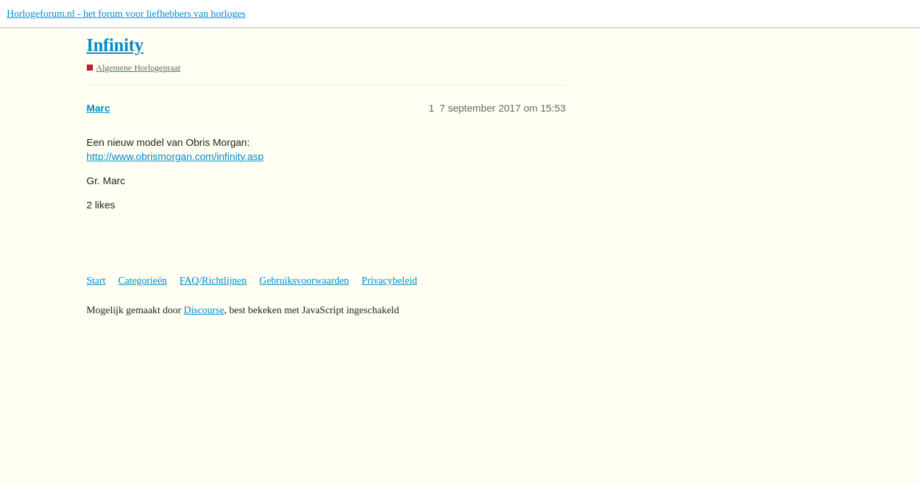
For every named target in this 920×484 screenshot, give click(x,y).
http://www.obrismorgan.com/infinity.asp (175, 156)
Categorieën (142, 280)
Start (96, 280)
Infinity (115, 45)
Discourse (204, 310)
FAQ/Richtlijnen (213, 280)
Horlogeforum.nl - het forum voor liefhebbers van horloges (126, 13)
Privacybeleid (389, 280)
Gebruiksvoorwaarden (304, 280)
